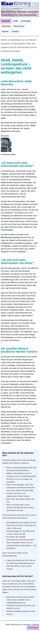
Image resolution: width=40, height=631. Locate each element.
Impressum (26, 625)
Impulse (5, 31)
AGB (7, 625)
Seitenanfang (33, 628)
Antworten (6, 26)
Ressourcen (19, 26)
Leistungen (26, 21)
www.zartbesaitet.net (22, 563)
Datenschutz (16, 625)
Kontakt (15, 31)
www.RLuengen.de (14, 531)
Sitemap (36, 625)
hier (8, 470)
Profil (15, 21)
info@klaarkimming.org (16, 603)
